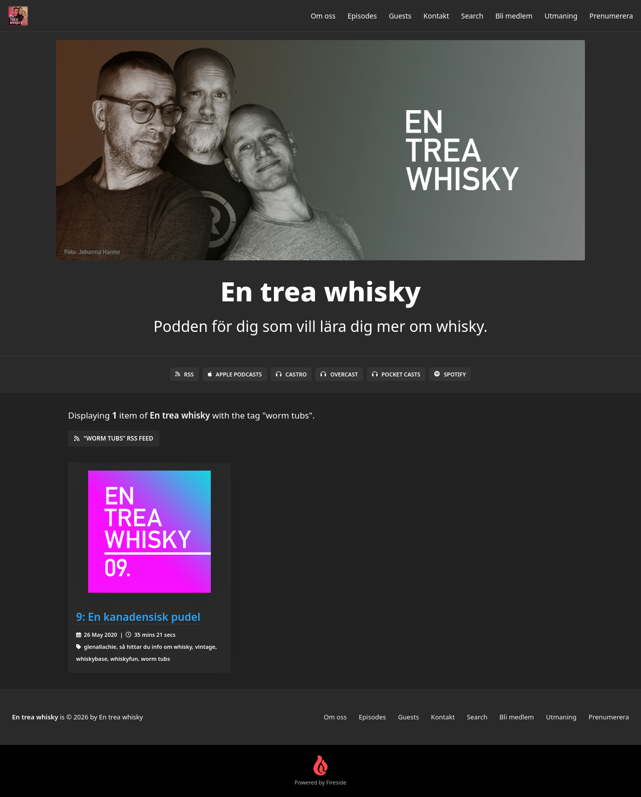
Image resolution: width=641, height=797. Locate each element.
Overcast (339, 374)
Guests (400, 16)
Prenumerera (611, 16)
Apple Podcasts (235, 374)
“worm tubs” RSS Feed (113, 438)
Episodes (362, 16)
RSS (184, 374)
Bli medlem (513, 16)
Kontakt (436, 16)
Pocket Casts (396, 374)
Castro (291, 374)
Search (472, 16)
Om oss (323, 16)
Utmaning (560, 16)
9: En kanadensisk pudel (138, 616)
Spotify (450, 374)
